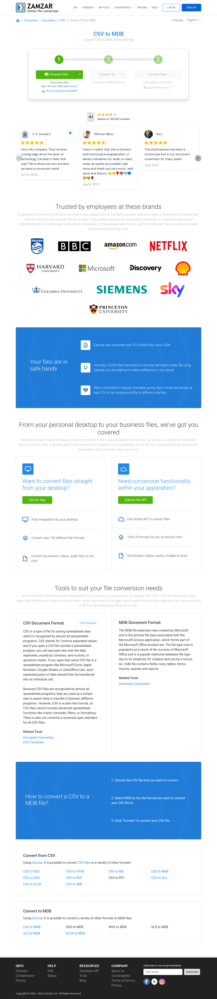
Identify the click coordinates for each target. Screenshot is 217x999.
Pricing (142, 7)
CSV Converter (88, 623)
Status (52, 976)
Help (155, 7)
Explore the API (135, 500)
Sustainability (120, 976)
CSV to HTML (75, 871)
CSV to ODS (31, 878)
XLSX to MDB (75, 933)
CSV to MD (116, 871)
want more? (70, 86)
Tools (83, 976)
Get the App (37, 500)
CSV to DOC (31, 871)
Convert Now (157, 74)
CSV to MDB (160, 871)
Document (48, 20)
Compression (25, 976)
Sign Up (191, 7)
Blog (83, 980)
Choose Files (56, 74)
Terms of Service (123, 980)
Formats (88, 7)
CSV (62, 20)
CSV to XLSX (32, 884)
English (192, 20)
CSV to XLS (159, 878)
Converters (122, 7)
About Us (117, 971)
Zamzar (37, 863)
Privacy (116, 985)
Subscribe (192, 971)
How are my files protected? (61, 90)
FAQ (50, 971)
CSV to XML (74, 884)
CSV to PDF (74, 878)
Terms (167, 82)
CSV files (84, 863)
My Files (104, 7)
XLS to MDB (31, 933)
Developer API (89, 971)
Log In (171, 7)
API (76, 7)
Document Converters (38, 737)
